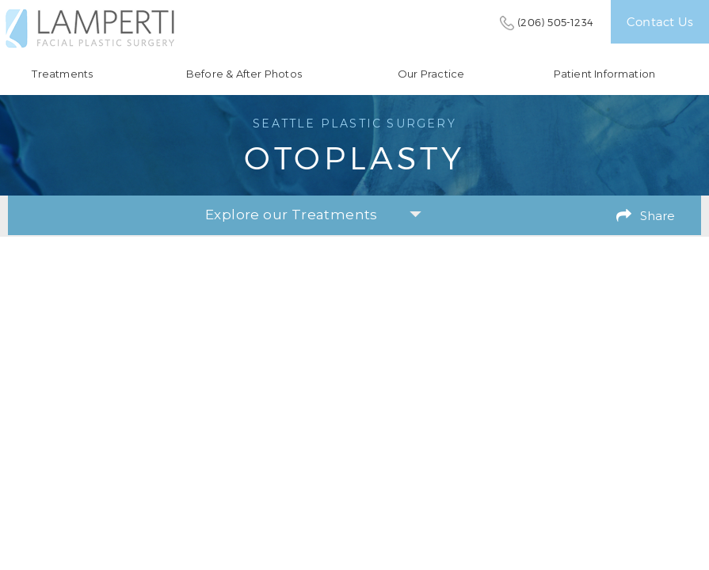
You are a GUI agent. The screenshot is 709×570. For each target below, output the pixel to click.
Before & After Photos (244, 74)
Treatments (62, 74)
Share (657, 215)
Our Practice (431, 74)
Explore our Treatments (313, 214)
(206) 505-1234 (555, 22)
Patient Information (605, 74)
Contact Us (660, 21)
